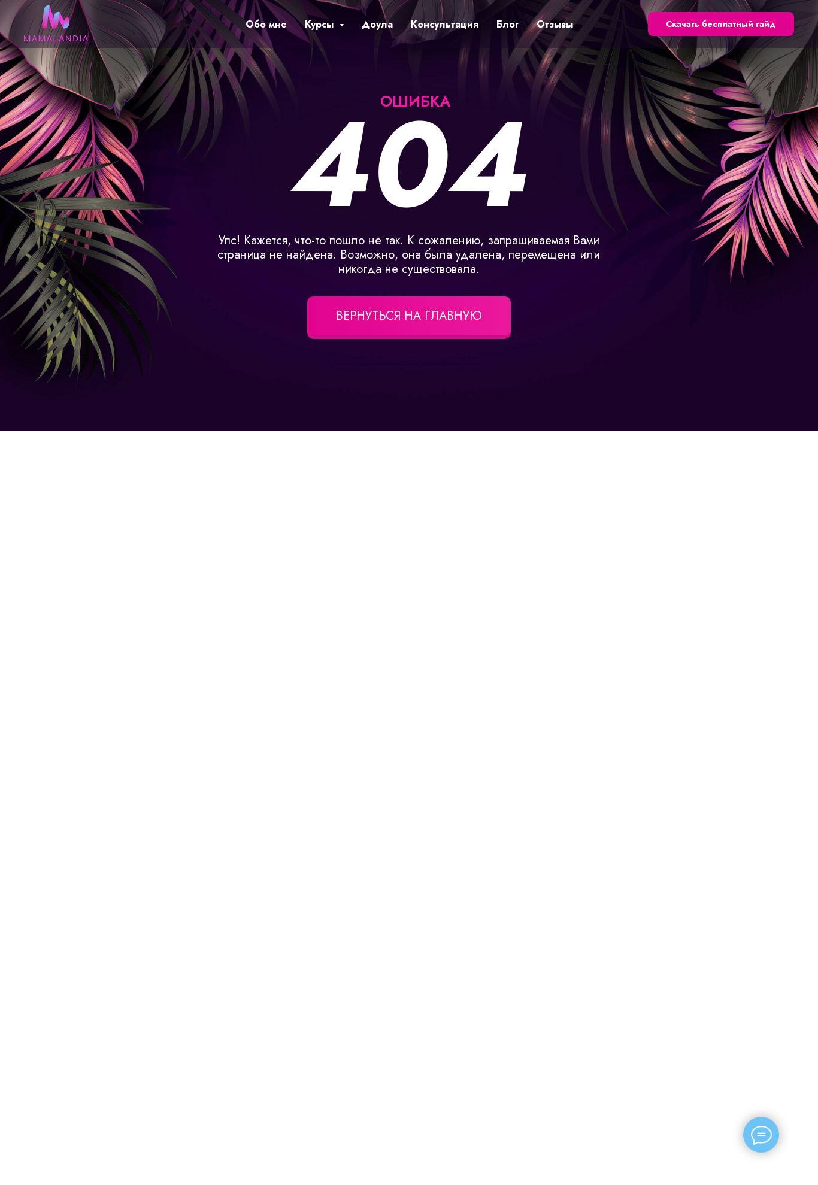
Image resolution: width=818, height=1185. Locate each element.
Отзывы (555, 24)
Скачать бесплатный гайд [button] (721, 24)
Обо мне (266, 24)
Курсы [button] (321, 24)
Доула (377, 24)
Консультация (444, 24)
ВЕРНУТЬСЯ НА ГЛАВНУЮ (409, 316)
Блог (507, 24)
